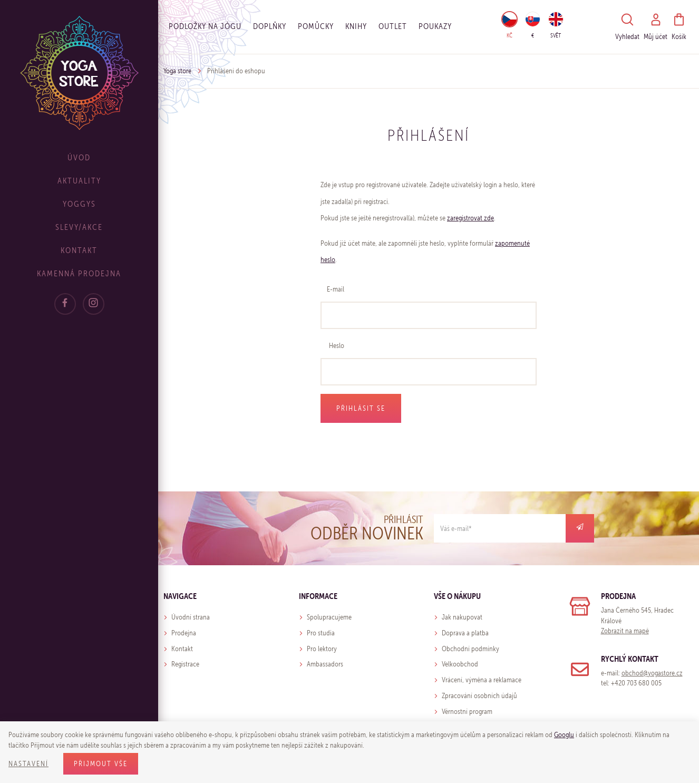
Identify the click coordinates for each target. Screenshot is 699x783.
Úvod (79, 157)
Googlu (564, 734)
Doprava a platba (465, 633)
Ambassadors (325, 664)
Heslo (336, 345)
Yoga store (177, 70)
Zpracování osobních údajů (479, 695)
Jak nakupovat (462, 617)
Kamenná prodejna (79, 273)
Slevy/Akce (79, 227)
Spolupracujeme (329, 617)
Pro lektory (322, 648)
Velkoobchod (460, 664)
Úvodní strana (190, 617)
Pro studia (321, 633)
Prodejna (183, 633)
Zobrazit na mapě (625, 630)
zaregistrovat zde (470, 218)
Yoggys (79, 204)
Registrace (185, 664)
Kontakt (79, 250)
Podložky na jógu (205, 26)
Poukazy (435, 26)
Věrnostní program (467, 711)
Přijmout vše (101, 763)
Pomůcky (316, 26)
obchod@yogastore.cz (652, 673)
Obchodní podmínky (470, 648)
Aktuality (79, 181)
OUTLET (392, 26)
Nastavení (28, 763)
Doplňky (269, 26)
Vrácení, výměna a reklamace (481, 679)
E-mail (335, 289)
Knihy (356, 26)
